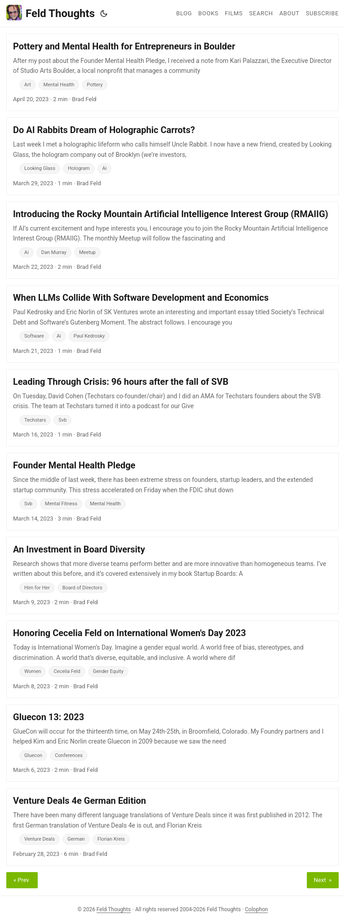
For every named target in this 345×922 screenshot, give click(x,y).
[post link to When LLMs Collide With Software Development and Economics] (172, 323)
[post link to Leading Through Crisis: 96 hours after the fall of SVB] (172, 408)
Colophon (256, 909)
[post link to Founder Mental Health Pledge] (172, 491)
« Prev (22, 880)
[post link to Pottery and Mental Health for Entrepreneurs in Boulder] (172, 72)
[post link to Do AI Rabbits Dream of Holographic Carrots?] (172, 156)
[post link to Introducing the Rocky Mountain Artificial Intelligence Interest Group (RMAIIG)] (172, 240)
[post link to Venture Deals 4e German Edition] (172, 826)
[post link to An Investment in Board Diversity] (172, 575)
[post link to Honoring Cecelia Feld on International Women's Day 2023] (172, 659)
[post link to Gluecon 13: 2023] (172, 743)
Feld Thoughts (50, 13)
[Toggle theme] (103, 13)
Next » (323, 880)
